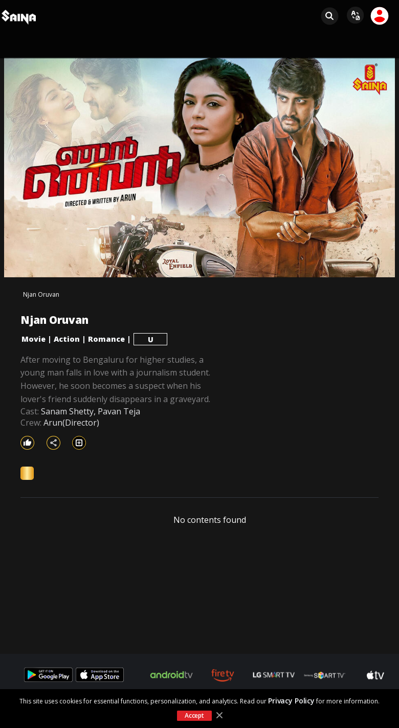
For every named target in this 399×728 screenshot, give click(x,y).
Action (67, 339)
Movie (33, 339)
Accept (194, 715)
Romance (106, 339)
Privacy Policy (291, 700)
